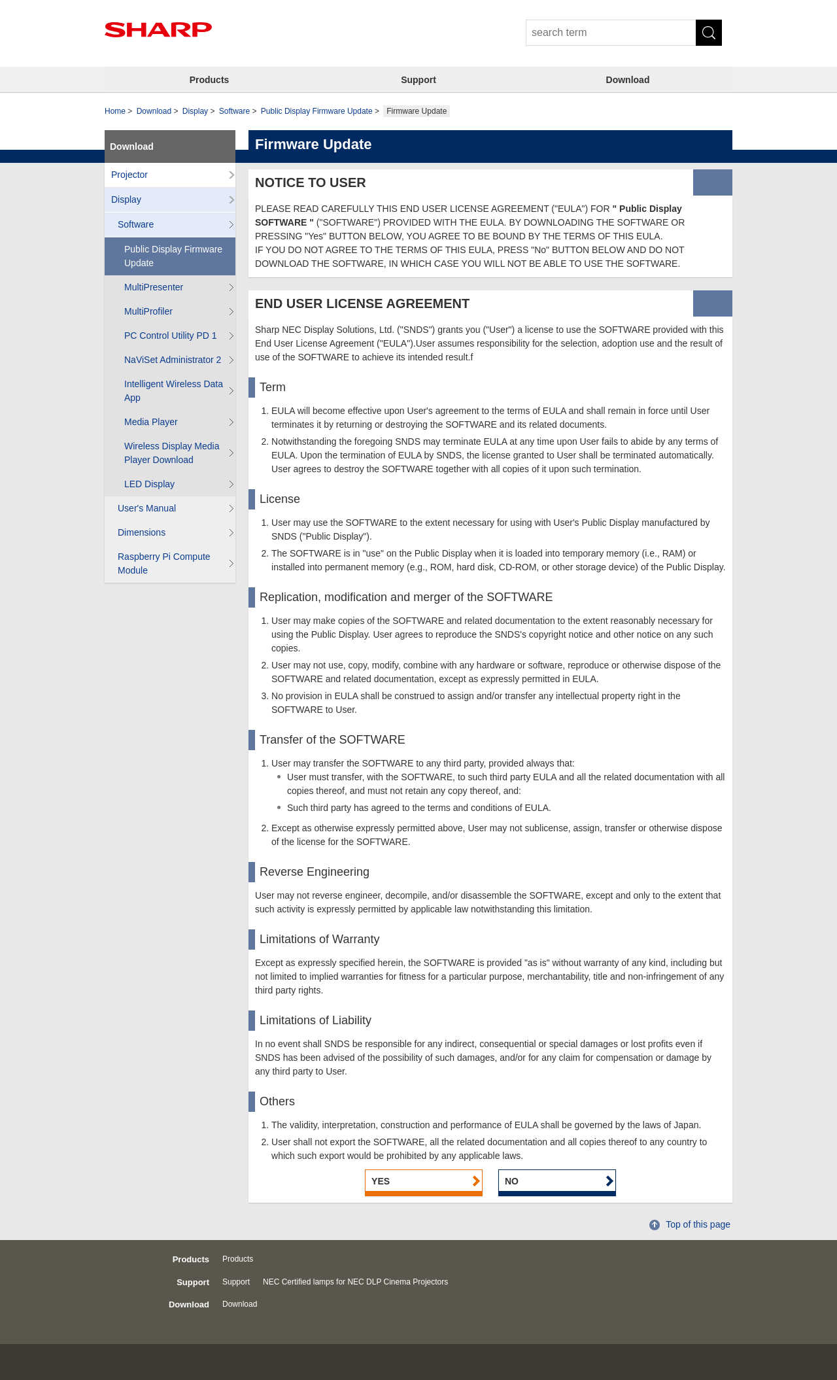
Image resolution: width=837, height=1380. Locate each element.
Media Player (151, 422)
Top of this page (698, 1224)
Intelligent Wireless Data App (173, 391)
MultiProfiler (148, 311)
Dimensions (141, 532)
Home (115, 111)
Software (234, 111)
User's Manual (147, 508)
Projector (129, 174)
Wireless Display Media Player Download (171, 453)
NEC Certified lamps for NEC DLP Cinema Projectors (355, 1281)
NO (512, 1181)
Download (628, 80)
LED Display (149, 484)
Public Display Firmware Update (317, 111)
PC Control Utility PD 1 (170, 335)
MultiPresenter (153, 287)
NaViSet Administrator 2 (172, 359)
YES (380, 1181)
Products (210, 80)
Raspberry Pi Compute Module (164, 563)
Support (418, 80)
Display (195, 111)
